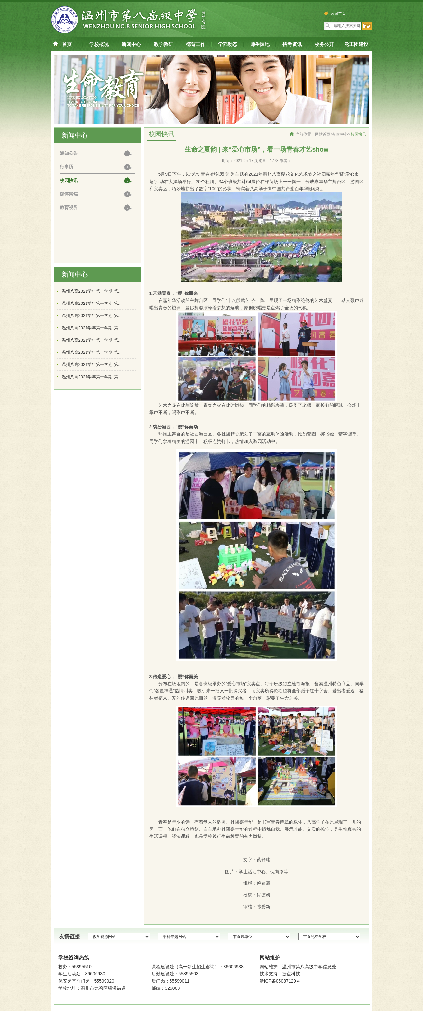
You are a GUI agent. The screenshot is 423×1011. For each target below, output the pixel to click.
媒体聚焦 (69, 193)
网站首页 (322, 134)
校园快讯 (69, 180)
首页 (67, 44)
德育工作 (195, 44)
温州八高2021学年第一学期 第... (92, 291)
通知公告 (69, 153)
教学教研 (163, 44)
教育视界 (69, 207)
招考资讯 (292, 44)
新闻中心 (131, 44)
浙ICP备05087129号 (280, 981)
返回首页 (335, 13)
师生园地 (260, 44)
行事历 (66, 166)
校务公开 (324, 44)
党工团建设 (356, 44)
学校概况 (99, 44)
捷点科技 (291, 973)
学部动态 (227, 44)
